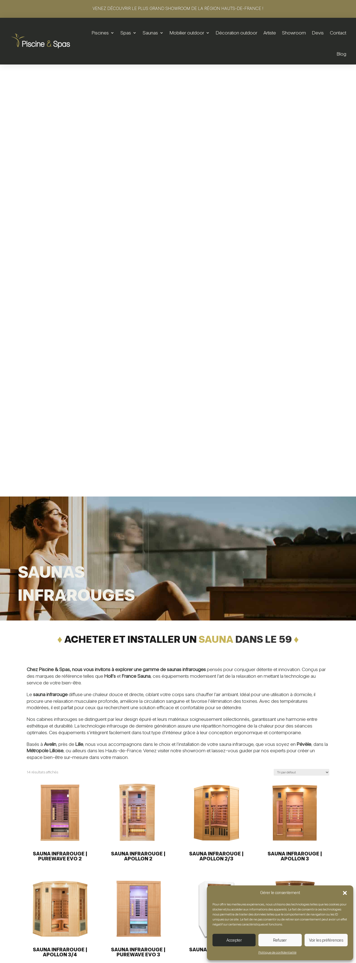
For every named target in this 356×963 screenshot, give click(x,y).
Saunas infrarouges (178, 921)
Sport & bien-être (118, 904)
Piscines (100, 33)
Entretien (110, 895)
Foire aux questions (297, 877)
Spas (125, 33)
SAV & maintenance (120, 921)
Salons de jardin (235, 859)
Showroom (294, 33)
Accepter (234, 940)
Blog (341, 54)
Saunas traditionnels (179, 912)
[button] (345, 893)
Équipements (114, 886)
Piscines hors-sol (118, 859)
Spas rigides (172, 859)
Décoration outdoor (236, 33)
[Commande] (301, 340)
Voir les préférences (326, 940)
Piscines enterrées (119, 868)
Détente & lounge (236, 877)
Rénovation (112, 877)
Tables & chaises (235, 868)
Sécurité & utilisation (120, 912)
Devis (318, 33)
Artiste (269, 33)
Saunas (150, 33)
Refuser (280, 940)
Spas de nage (174, 868)
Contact (338, 33)
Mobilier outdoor (187, 33)
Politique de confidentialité (277, 952)
